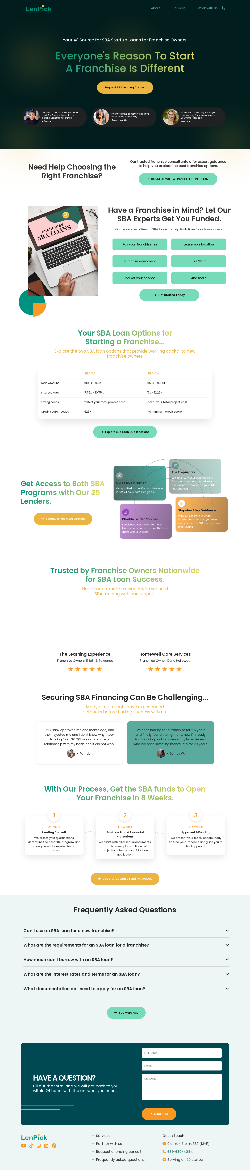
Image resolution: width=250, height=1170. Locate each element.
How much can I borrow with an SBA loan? (126, 959)
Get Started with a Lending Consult (125, 879)
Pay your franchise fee (140, 244)
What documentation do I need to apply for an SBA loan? (126, 988)
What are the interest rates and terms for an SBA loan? (126, 974)
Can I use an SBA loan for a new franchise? (126, 930)
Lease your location (199, 244)
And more (198, 278)
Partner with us (107, 1143)
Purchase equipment (140, 261)
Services (179, 8)
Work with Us (208, 8)
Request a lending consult (116, 1151)
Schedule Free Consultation (63, 519)
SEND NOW (159, 1114)
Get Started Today (169, 295)
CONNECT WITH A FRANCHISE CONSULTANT (178, 179)
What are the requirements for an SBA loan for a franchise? (126, 945)
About (155, 8)
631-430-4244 (177, 1151)
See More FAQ (126, 1013)
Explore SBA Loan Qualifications (125, 432)
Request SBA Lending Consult (125, 87)
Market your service (140, 278)
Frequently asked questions (118, 1159)
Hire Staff (198, 261)
